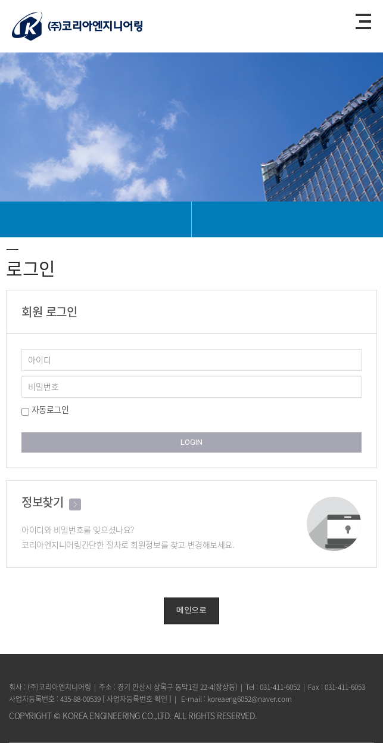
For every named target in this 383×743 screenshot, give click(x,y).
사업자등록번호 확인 (137, 699)
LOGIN (191, 442)
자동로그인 (44, 409)
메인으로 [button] (191, 609)
